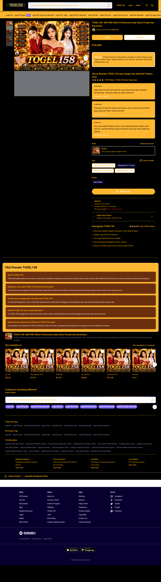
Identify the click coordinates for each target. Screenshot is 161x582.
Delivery (82, 496)
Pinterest (116, 511)
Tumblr (115, 507)
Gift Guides (23, 496)
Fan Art (22, 500)
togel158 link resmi (120, 15)
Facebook (116, 500)
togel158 (9, 15)
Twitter (115, 504)
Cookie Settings (85, 522)
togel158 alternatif (136, 15)
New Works (23, 504)
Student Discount (25, 511)
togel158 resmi (105, 15)
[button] (9, 24)
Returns (82, 500)
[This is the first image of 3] (18, 58)
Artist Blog (51, 518)
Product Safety (84, 511)
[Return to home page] (16, 5)
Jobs (49, 515)
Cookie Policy (47, 539)
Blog (21, 507)
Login (21, 515)
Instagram (116, 496)
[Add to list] (26, 351)
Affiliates (50, 507)
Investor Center (53, 500)
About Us (50, 496)
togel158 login (23, 15)
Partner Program (53, 504)
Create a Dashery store (56, 522)
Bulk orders (23, 522)
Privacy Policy (36, 539)
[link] (10, 407)
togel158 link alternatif (77, 15)
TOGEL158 (98, 57)
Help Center (83, 504)
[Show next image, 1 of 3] (86, 58)
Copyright (82, 515)
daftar (21, 518)
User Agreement (24, 539)
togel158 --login (61, 15)
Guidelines (83, 507)
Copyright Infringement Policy (36, 476)
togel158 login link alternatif (43, 15)
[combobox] (70, 5)
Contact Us (83, 518)
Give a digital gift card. (114, 209)
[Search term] (109, 5)
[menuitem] (9, 15)
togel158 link (93, 15)
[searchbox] (80, 400)
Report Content (14, 476)
